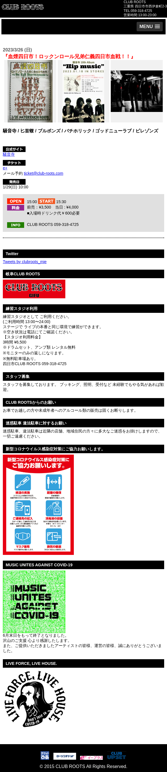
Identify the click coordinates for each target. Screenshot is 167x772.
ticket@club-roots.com (43, 173)
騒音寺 (9, 154)
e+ (5, 168)
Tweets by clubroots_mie (25, 261)
